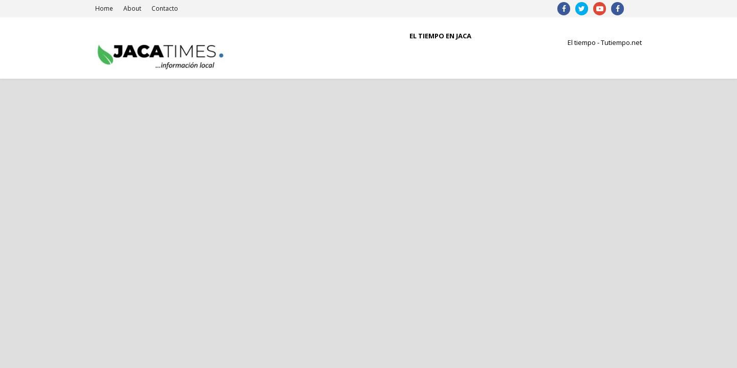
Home (104, 8)
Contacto (164, 8)
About (132, 8)
